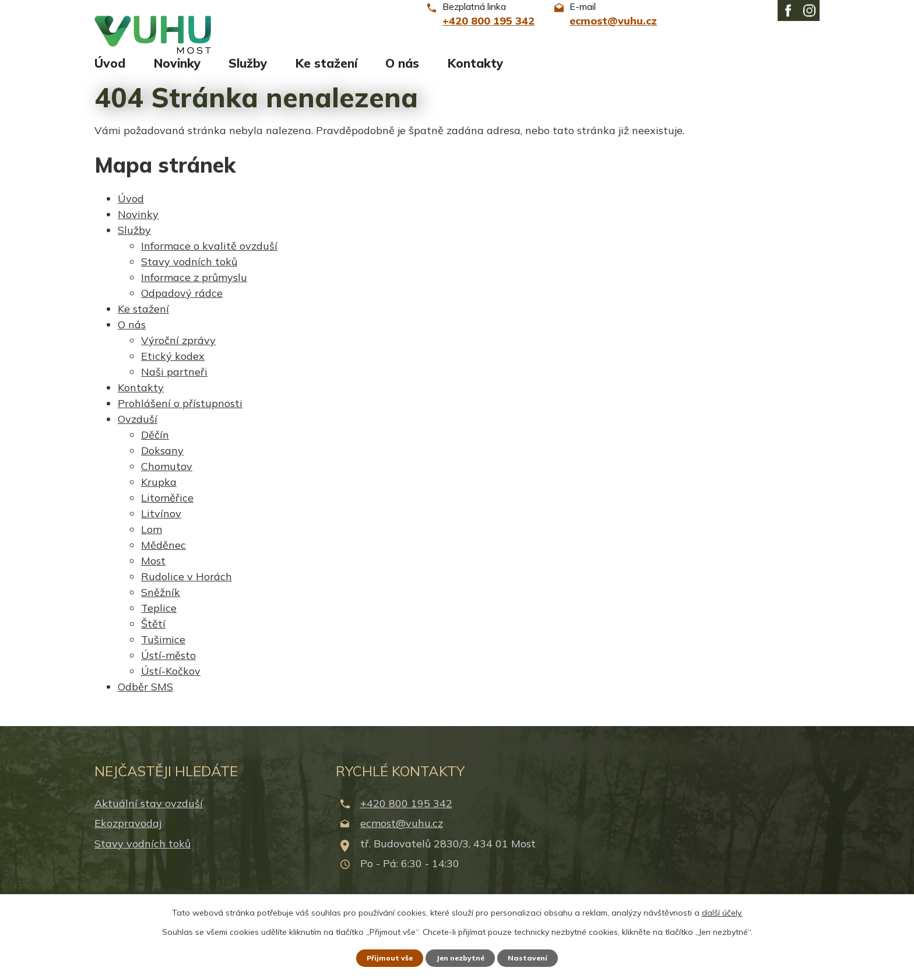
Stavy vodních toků (189, 272)
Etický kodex (173, 366)
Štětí (153, 634)
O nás (402, 74)
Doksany (162, 461)
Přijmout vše (380, 956)
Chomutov (166, 476)
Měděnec (163, 555)
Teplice (159, 618)
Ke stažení (326, 74)
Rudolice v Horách (186, 587)
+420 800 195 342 (406, 814)
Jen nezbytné (462, 956)
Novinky (177, 74)
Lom (151, 539)
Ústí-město (168, 665)
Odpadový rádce (182, 303)
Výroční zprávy (178, 350)
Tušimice (163, 650)
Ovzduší (137, 429)
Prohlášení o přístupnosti (180, 413)
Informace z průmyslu (194, 288)
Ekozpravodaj (127, 834)
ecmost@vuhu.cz (401, 834)
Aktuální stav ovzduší (148, 814)
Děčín (155, 445)
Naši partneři (174, 382)
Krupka (159, 492)
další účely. (722, 910)
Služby (247, 74)
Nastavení (538, 956)
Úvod (109, 74)
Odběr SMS (145, 697)
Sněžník (160, 602)
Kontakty (475, 74)
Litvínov (161, 524)
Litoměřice (167, 508)
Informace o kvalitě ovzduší (209, 256)
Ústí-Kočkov (171, 681)
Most (153, 571)
